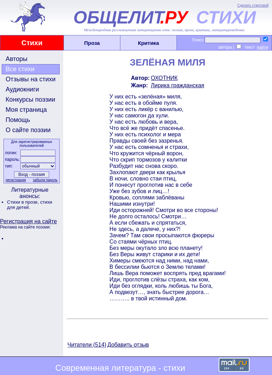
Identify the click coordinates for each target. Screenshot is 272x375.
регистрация (16, 180)
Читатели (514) (86, 345)
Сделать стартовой (252, 5)
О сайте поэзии (28, 130)
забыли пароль (45, 180)
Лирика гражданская (177, 85)
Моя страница (26, 109)
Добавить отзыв (128, 345)
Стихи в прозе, (23, 202)
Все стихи (20, 69)
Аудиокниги (22, 89)
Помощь (18, 119)
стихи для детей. (29, 204)
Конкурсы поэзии (30, 99)
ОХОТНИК (164, 78)
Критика (148, 43)
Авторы (16, 58)
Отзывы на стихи (30, 79)
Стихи (31, 43)
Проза (92, 43)
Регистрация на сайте (28, 221)
